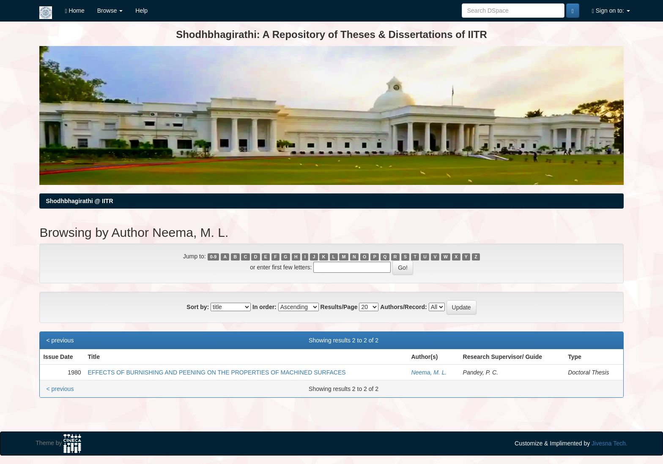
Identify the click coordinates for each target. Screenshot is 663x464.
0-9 (213, 256)
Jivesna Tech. (609, 443)
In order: (264, 307)
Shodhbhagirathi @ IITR (79, 201)
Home (74, 10)
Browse (110, 10)
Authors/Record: (403, 307)
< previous (60, 340)
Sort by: (197, 307)
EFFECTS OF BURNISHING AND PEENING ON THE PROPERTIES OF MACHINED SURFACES (217, 372)
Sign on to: (611, 10)
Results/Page (339, 307)
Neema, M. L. (429, 372)
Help (141, 10)
